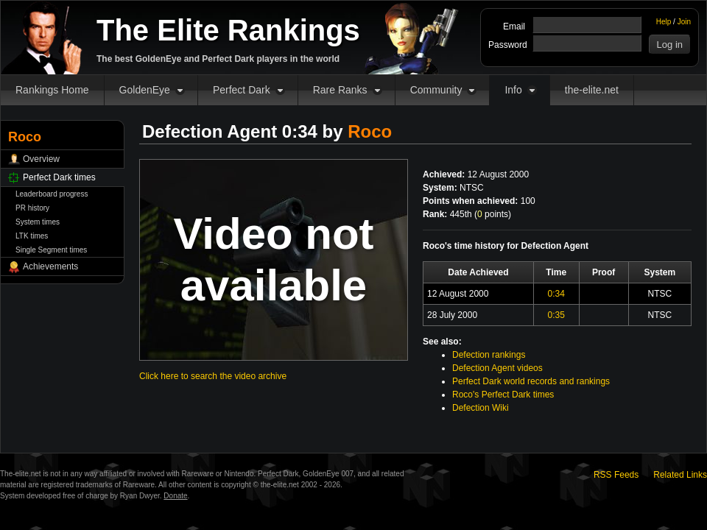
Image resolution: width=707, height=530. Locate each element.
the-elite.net (592, 90)
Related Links (680, 475)
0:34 (556, 294)
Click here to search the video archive (212, 376)
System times (37, 222)
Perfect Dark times (59, 177)
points (492, 214)
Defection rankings (488, 355)
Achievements (50, 266)
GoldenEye (144, 90)
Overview (41, 159)
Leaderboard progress (51, 194)
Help (664, 22)
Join (684, 22)
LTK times (31, 236)
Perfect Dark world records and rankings (531, 381)
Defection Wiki (480, 408)
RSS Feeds (616, 475)
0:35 (556, 315)
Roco (370, 131)
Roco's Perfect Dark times (503, 394)
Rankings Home (52, 90)
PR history (32, 208)
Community (436, 90)
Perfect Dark (241, 90)
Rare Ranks (340, 90)
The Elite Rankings (228, 30)
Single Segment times (51, 250)
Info (512, 90)
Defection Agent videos (497, 368)
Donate (175, 496)
